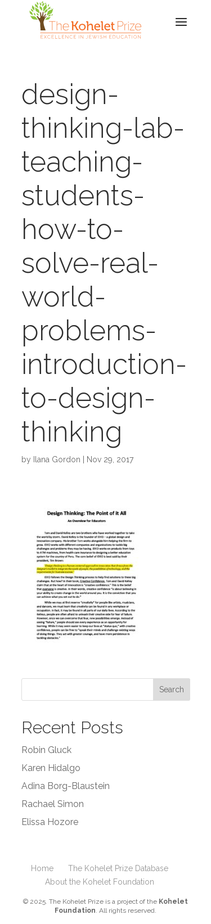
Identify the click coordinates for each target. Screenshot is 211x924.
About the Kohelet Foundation (99, 881)
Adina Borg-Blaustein (65, 786)
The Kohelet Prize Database (118, 868)
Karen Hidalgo (50, 768)
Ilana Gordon (56, 459)
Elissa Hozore (49, 822)
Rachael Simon (52, 804)
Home (42, 868)
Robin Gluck (46, 750)
